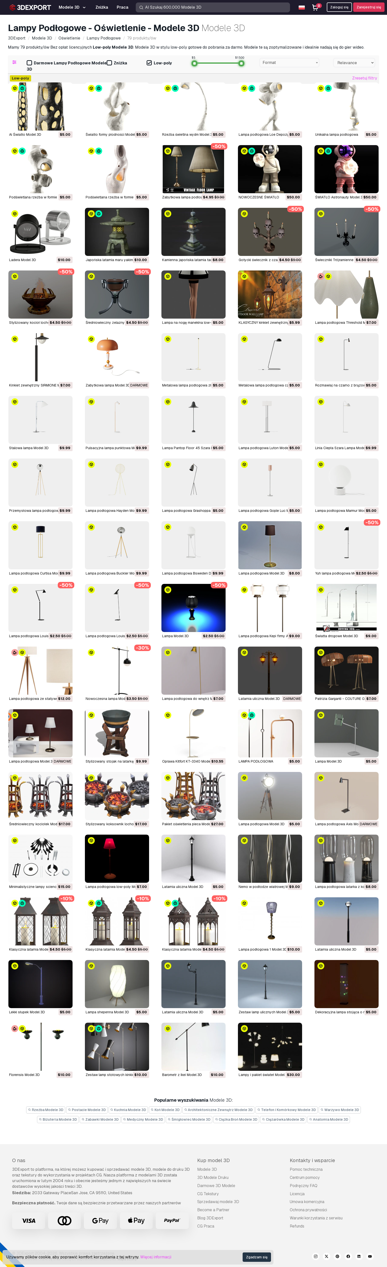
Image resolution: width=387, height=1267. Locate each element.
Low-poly (159, 63)
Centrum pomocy (305, 1177)
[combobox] (289, 63)
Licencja (297, 1193)
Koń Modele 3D (165, 1110)
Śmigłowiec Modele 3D (189, 1119)
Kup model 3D (213, 1160)
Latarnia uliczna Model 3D (259, 698)
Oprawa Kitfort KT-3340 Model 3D (189, 761)
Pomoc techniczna (306, 1169)
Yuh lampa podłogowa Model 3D (341, 573)
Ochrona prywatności (308, 1209)
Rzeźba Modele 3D (45, 1110)
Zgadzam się (257, 1257)
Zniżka (117, 63)
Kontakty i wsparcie (312, 1160)
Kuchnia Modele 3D (128, 1110)
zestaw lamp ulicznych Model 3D (265, 1012)
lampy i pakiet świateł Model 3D (264, 1075)
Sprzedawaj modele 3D (218, 1201)
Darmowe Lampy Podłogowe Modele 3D (67, 66)
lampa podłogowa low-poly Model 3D (116, 886)
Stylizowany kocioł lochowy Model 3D (40, 322)
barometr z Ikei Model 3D (182, 1075)
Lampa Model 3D (175, 636)
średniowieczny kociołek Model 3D (37, 824)
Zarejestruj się (369, 7)
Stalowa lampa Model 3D (29, 448)
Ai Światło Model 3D (25, 134)
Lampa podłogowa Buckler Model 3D (115, 573)
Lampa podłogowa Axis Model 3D (342, 824)
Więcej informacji (155, 1257)
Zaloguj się (339, 7)
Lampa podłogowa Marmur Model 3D (344, 510)
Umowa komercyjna (307, 1201)
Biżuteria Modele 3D (58, 1119)
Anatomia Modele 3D (328, 1119)
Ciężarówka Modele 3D (283, 1119)
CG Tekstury (208, 1193)
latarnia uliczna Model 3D (182, 886)
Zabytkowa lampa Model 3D (108, 385)
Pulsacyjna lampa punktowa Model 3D (116, 448)
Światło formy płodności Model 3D (113, 134)
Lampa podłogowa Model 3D (262, 573)
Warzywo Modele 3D (339, 1110)
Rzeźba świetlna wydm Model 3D (188, 134)
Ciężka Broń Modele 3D (236, 1119)
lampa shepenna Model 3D (107, 1012)
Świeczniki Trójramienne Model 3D (342, 260)
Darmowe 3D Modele (216, 1185)
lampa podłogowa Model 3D (262, 824)
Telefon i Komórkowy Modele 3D (286, 1110)
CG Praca (205, 1226)
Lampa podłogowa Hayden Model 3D (115, 510)
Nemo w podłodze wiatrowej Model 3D (270, 886)
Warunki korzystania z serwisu (316, 1218)
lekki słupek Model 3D (27, 1012)
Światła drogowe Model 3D (336, 636)
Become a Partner (213, 1209)
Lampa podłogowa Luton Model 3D (267, 448)
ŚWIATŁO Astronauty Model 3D (340, 197)
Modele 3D (207, 1169)
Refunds (297, 1226)
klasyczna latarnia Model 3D (32, 949)
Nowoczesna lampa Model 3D (110, 698)
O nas (18, 1160)
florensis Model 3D (24, 1075)
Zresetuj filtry (364, 78)
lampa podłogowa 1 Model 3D (263, 949)
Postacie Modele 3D (87, 1110)
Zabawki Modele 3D (100, 1119)
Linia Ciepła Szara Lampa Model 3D (343, 448)
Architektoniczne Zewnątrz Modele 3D (218, 1110)
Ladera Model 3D (22, 260)
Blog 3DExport (210, 1218)
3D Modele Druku (213, 1177)
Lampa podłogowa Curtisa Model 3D (38, 573)
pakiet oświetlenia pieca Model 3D (189, 824)
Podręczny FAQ (303, 1185)
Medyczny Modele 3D (143, 1119)
